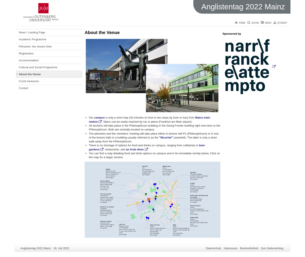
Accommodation (29, 60)
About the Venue (30, 74)
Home (242, 23)
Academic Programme (32, 39)
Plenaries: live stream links (35, 46)
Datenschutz (213, 248)
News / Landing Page (32, 32)
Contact (23, 88)
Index (268, 23)
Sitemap (282, 23)
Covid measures (29, 81)
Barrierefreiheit (249, 248)
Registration (26, 53)
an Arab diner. (135, 149)
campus (99, 117)
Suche (255, 23)
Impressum (230, 248)
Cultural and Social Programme (38, 67)
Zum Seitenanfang (272, 248)
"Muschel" (166, 137)
